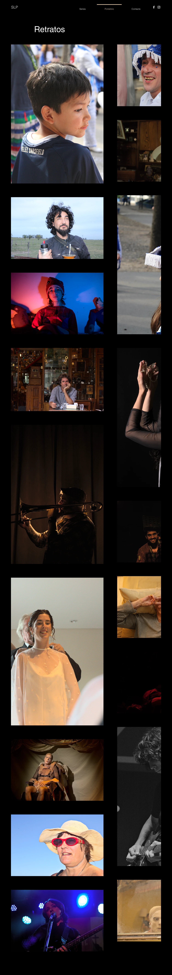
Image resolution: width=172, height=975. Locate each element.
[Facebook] (154, 7)
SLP (14, 7)
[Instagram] (159, 7)
